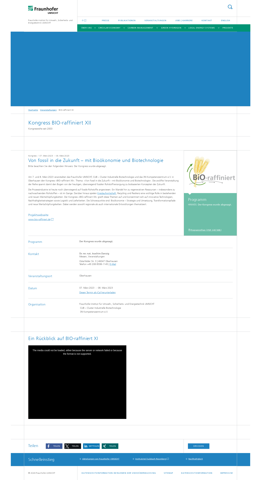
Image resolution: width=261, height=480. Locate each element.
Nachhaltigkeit (195, 459)
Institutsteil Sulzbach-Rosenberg (150, 459)
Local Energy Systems (201, 28)
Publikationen (127, 20)
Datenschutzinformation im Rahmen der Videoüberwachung (119, 473)
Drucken (198, 446)
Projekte (228, 28)
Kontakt (207, 20)
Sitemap (168, 473)
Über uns (86, 28)
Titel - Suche (230, 7)
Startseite (33, 110)
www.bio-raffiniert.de (39, 219)
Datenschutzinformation (196, 473)
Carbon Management (140, 28)
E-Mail (113, 264)
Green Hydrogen (171, 28)
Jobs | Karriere (184, 20)
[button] (54, 446)
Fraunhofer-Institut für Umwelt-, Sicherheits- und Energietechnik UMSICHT (50, 21)
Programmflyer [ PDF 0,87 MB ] (206, 230)
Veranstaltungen (155, 20)
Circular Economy (109, 28)
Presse (105, 20)
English (225, 20)
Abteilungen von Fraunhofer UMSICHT (100, 459)
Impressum (226, 473)
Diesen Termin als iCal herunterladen (97, 292)
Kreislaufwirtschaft (106, 193)
